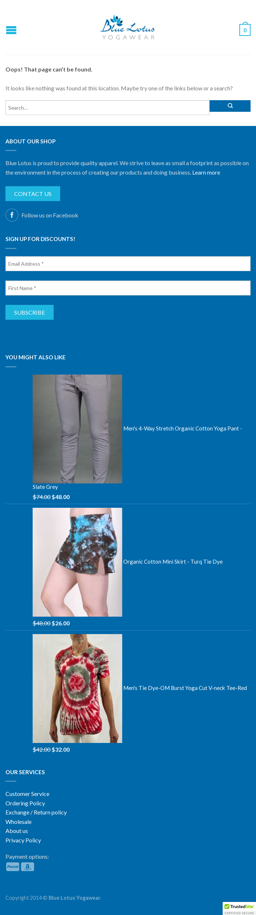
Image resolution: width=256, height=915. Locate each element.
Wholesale (18, 821)
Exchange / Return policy (36, 812)
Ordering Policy (25, 803)
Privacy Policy (23, 840)
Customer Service (27, 793)
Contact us (32, 193)
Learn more (206, 172)
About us (16, 830)
